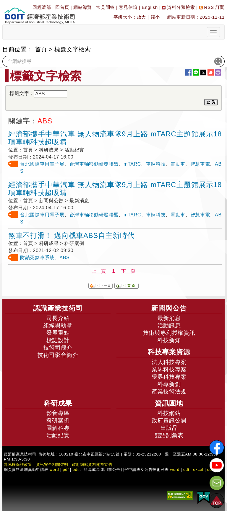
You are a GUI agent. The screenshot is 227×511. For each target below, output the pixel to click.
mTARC (132, 163)
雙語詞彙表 (169, 435)
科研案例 (58, 420)
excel (198, 469)
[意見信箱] (216, 483)
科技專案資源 (169, 352)
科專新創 (169, 384)
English (150, 7)
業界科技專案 (169, 369)
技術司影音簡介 (58, 355)
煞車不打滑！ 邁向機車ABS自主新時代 (71, 235)
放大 (141, 16)
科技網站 (169, 413)
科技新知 (169, 340)
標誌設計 (58, 340)
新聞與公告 (169, 308)
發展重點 (58, 333)
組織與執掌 (57, 325)
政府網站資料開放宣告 (92, 464)
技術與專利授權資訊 (169, 333)
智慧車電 (200, 163)
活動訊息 (169, 325)
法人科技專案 (169, 362)
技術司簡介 (57, 348)
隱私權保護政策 (18, 464)
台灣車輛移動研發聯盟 (94, 163)
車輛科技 (156, 163)
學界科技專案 (169, 377)
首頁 (41, 49)
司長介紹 (58, 318)
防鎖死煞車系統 (37, 257)
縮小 (155, 16)
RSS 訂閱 (212, 7)
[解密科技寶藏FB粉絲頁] (216, 447)
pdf (66, 469)
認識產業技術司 (58, 308)
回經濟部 (42, 7)
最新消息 (169, 318)
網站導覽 (82, 7)
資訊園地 (169, 403)
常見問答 (105, 7)
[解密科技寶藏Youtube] (216, 465)
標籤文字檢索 (72, 49)
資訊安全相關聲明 (52, 464)
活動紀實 (58, 435)
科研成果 (58, 403)
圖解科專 (58, 428)
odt (76, 469)
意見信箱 (128, 7)
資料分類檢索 (178, 7)
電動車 (178, 163)
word (174, 469)
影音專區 (58, 413)
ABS (64, 257)
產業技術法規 (169, 391)
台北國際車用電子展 (42, 163)
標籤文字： (21, 93)
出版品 (169, 428)
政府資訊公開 (169, 420)
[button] (216, 500)
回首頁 (62, 7)
